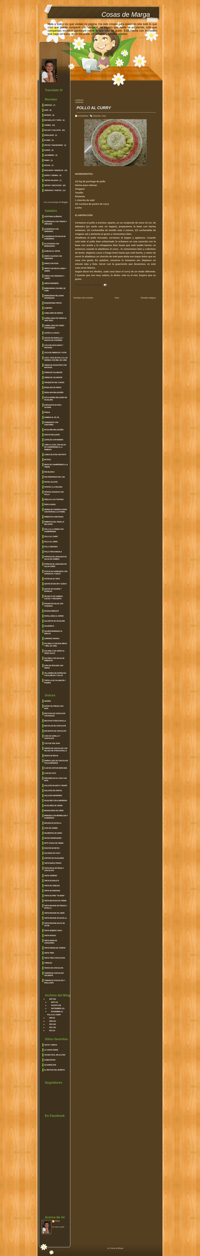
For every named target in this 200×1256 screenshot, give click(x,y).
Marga (57, 1221)
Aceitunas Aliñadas (53, 216)
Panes (47, 160)
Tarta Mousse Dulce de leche (54, 924)
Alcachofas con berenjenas (51, 245)
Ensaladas (49, 135)
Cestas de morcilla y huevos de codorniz (53, 339)
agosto (54, 1005)
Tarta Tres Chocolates (54, 958)
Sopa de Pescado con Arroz (53, 667)
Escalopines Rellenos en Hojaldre (55, 399)
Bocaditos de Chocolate (55, 731)
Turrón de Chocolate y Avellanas (54, 982)
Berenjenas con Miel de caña (55, 289)
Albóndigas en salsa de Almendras (55, 238)
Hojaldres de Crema (53, 805)
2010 (51, 1024)
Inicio (117, 298)
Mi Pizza (47, 459)
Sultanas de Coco (52, 853)
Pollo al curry (51, 536)
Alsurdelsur (50, 1065)
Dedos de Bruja (51, 756)
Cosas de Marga (125, 14)
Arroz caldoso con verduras (53, 257)
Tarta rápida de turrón (54, 948)
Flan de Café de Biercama (55, 768)
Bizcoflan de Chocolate (55, 726)
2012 (51, 1030)
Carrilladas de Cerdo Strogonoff (54, 327)
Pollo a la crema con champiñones (54, 530)
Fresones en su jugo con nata (55, 779)
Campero (48, 308)
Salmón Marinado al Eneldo (53, 632)
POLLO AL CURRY (54, 1015)
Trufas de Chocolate (53, 968)
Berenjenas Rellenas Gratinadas (54, 297)
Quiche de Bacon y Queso (55, 584)
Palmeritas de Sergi (53, 833)
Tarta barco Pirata (52, 863)
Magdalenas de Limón (53, 810)
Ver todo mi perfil (58, 1227)
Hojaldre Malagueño (53, 430)
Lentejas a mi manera (53, 440)
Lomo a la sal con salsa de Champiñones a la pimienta (55, 447)
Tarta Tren (49, 953)
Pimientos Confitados (53, 517)
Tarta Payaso (50, 935)
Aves (46, 110)
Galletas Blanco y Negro (55, 785)
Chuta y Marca (50, 1045)
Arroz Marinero (51, 283)
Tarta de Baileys (51, 881)
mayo (53, 1002)
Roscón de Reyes (51, 848)
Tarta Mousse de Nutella (55, 918)
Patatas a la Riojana (53, 487)
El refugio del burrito (54, 1070)
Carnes (47, 125)
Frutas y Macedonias (53, 145)
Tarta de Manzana (52, 891)
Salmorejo (49, 626)
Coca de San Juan (52, 743)
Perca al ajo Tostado (54, 499)
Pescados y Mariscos (53, 170)
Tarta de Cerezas (52, 886)
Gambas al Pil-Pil (51, 417)
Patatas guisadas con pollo (54, 493)
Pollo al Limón (51, 542)
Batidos (47, 115)
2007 (51, 999)
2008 (51, 1018)
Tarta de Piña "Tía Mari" (54, 896)
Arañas (47, 701)
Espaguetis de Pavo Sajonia (52, 406)
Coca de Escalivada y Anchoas (53, 346)
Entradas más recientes (83, 298)
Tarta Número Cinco (53, 930)
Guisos (47, 150)
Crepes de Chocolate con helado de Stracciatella (55, 749)
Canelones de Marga (53, 313)
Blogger (64, 202)
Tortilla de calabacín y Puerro (55, 682)
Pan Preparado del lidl (54, 477)
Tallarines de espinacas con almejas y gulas (55, 674)
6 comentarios (82, 116)
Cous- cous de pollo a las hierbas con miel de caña (56, 359)
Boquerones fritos (53, 303)
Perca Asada (50, 504)
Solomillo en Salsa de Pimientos (54, 659)
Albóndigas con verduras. (51, 230)
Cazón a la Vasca (52, 333)
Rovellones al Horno (54, 616)
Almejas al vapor (52, 251)
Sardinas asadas (51, 638)
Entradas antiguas (148, 298)
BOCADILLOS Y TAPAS (52, 120)
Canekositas (49, 1060)
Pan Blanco (49, 472)
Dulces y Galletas (52, 130)
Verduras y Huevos (52, 190)
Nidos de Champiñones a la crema (56, 466)
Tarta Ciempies (50, 876)
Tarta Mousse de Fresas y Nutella (55, 907)
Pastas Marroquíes (53, 838)
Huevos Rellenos (52, 435)
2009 (51, 1021)
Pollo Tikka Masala (53, 552)
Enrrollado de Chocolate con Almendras (56, 762)
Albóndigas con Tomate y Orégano (55, 223)
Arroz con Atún (51, 263)
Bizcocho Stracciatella (55, 721)
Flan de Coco (50, 773)
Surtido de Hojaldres (54, 858)
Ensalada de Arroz (52, 387)
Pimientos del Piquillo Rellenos (54, 523)
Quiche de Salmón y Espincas (53, 590)
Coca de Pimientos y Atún (55, 352)
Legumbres (49, 155)
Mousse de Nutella (52, 823)
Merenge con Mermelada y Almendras (56, 817)
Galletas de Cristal (53, 790)
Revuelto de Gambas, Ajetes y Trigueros (53, 597)
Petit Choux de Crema (53, 843)
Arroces (48, 105)
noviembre (56, 1011)
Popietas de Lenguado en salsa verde (55, 565)
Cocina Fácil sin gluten (54, 1055)
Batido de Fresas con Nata (53, 707)
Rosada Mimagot (51, 611)
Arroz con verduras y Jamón (54, 277)
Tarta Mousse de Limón (54, 913)
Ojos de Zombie (51, 828)
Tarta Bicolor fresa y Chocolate (54, 869)
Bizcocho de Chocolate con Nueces (54, 715)
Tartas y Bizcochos (53, 185)
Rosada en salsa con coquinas (53, 605)
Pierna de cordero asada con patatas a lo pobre (55, 511)
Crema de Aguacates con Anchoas (55, 366)
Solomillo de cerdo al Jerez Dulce (54, 652)
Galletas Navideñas (53, 795)
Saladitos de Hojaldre (54, 621)
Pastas (47, 165)
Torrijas (48, 963)
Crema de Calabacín (53, 372)
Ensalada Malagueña (53, 392)
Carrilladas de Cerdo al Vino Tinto (55, 319)
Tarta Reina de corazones (50, 942)
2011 (51, 1027)
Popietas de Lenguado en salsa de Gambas (55, 558)
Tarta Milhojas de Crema (55, 901)
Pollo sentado (51, 547)
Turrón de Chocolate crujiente (54, 974)
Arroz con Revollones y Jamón (55, 270)
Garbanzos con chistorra (51, 424)
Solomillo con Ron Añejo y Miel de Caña (55, 645)
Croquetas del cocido (54, 382)
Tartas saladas (51, 180)
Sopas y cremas (51, 175)
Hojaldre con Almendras (55, 800)
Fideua (47, 412)
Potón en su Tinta (52, 579)
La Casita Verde (51, 1050)
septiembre (56, 1008)
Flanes (47, 140)
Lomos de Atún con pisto (55, 454)
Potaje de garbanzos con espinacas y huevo (55, 573)
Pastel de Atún (51, 482)
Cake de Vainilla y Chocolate (52, 737)
